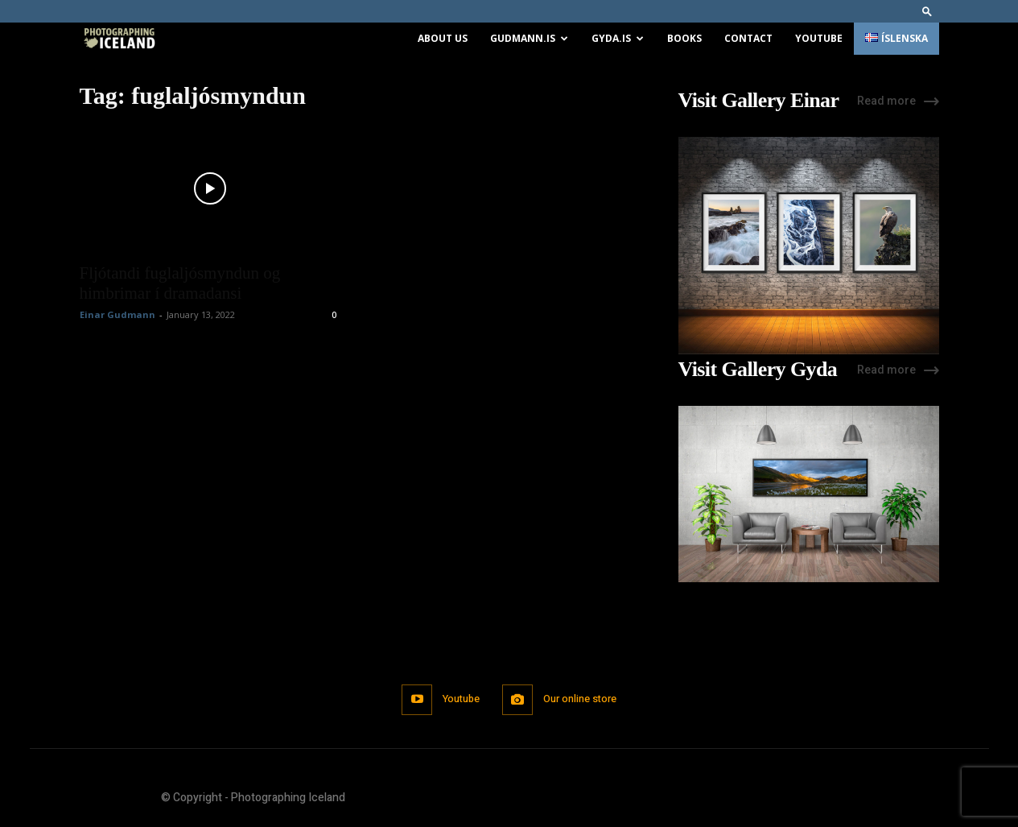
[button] (927, 11)
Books (684, 38)
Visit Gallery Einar (758, 100)
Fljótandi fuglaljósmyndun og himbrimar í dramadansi (180, 283)
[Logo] (119, 39)
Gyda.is (617, 38)
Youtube (819, 38)
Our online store (582, 699)
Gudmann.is (529, 38)
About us (443, 38)
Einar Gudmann (117, 314)
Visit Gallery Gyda (758, 369)
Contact (748, 38)
